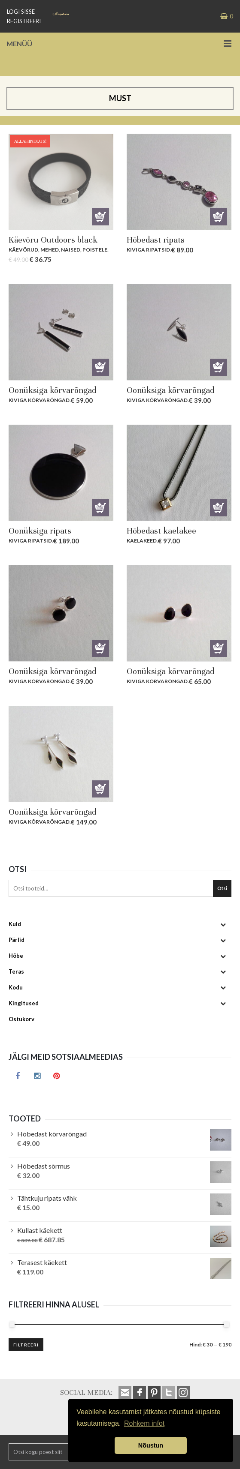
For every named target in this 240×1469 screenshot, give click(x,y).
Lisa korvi (100, 216)
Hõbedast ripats (156, 239)
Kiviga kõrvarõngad (39, 400)
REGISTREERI (24, 21)
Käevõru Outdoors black (53, 239)
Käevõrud (23, 249)
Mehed (49, 249)
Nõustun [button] (150, 1445)
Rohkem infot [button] (144, 1423)
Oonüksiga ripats (40, 530)
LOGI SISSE (21, 11)
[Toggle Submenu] (222, 924)
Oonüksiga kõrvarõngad (52, 390)
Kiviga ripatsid (148, 249)
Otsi (222, 888)
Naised (70, 249)
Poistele (94, 249)
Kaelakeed (142, 540)
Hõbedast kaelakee (161, 530)
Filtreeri (26, 1344)
